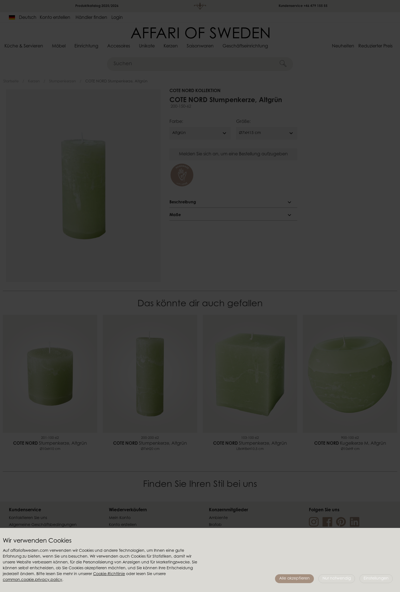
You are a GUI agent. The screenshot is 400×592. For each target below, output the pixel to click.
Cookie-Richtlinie (109, 574)
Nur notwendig (336, 579)
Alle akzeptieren (294, 579)
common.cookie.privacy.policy (32, 580)
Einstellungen (376, 579)
